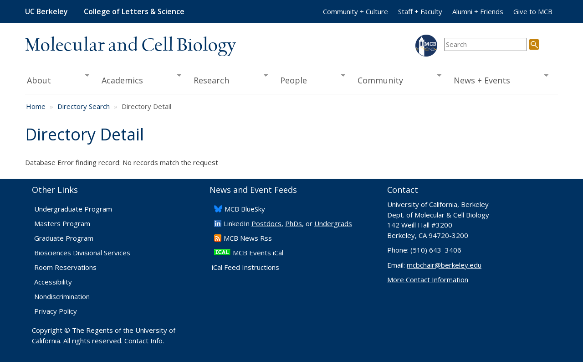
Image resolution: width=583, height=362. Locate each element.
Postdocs (266, 223)
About (57, 79)
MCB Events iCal (258, 252)
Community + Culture (355, 11)
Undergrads (333, 223)
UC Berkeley (46, 11)
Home (36, 106)
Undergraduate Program (73, 208)
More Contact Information (427, 279)
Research (228, 79)
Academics (139, 79)
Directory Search (83, 106)
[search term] (485, 44)
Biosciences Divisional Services (82, 252)
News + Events (498, 79)
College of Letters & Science (134, 11)
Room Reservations (65, 267)
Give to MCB (532, 11)
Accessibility (53, 281)
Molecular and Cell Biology (130, 46)
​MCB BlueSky (245, 208)
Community (397, 79)
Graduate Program (63, 238)
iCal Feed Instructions (245, 267)
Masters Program (62, 223)
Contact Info (143, 340)
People (309, 79)
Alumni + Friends (477, 11)
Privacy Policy (55, 310)
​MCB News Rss (248, 238)
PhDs (293, 223)
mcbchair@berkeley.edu (444, 264)
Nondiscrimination (62, 296)
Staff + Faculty (420, 11)
